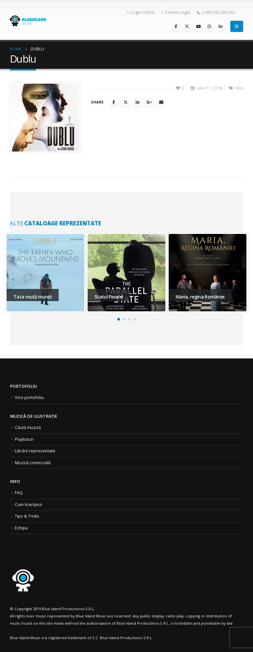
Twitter (125, 102)
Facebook (113, 102)
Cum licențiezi (28, 504)
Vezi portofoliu (29, 397)
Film (239, 88)
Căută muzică (28, 427)
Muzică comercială (33, 463)
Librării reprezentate (35, 451)
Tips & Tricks (27, 516)
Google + (149, 102)
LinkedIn (137, 102)
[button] (118, 319)
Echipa (21, 528)
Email (161, 102)
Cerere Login (175, 12)
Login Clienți (141, 12)
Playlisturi (24, 439)
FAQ (19, 493)
